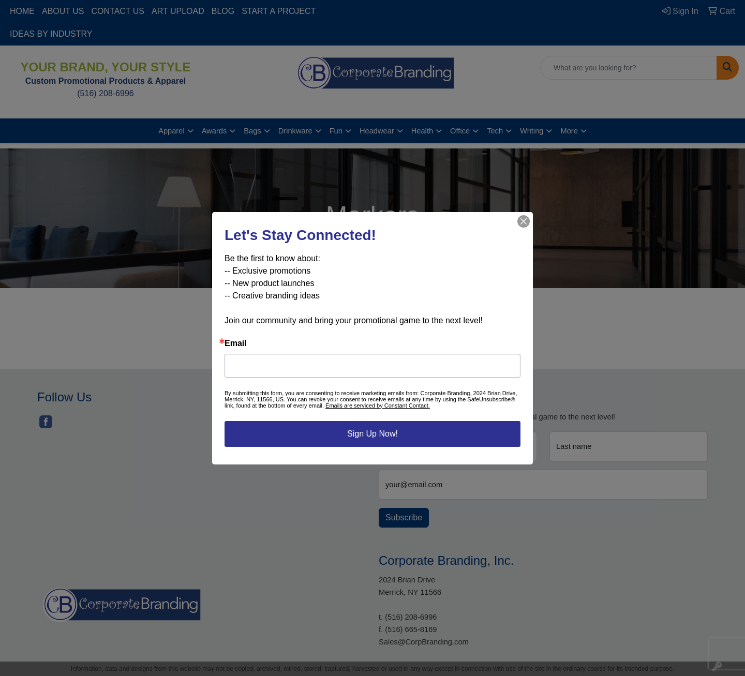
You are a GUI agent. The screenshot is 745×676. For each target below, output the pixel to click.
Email (236, 343)
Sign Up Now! (372, 433)
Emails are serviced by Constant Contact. (377, 405)
